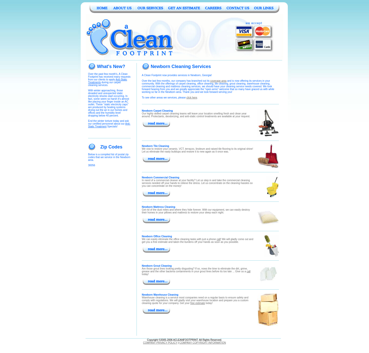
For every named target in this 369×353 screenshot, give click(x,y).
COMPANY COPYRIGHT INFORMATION (202, 342)
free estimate (197, 303)
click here (192, 97)
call (219, 239)
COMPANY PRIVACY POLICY (160, 342)
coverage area (218, 80)
